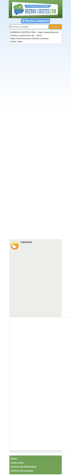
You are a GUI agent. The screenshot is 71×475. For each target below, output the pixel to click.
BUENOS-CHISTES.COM (22, 32)
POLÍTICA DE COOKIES (22, 471)
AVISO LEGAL (17, 463)
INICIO (14, 459)
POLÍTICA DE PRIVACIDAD (23, 467)
